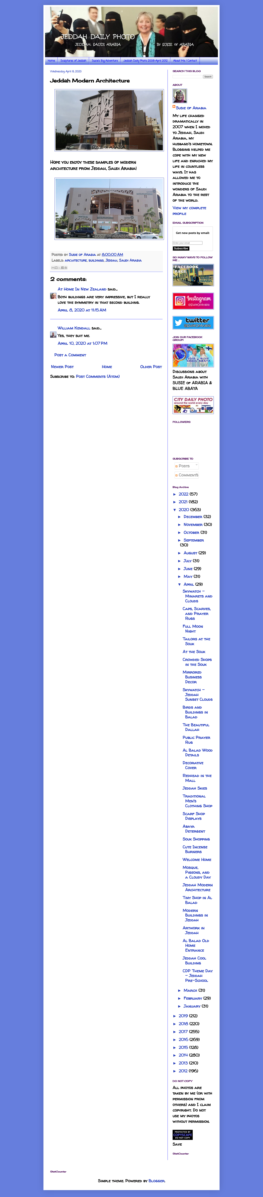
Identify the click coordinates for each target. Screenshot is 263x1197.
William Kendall (74, 328)
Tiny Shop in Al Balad (197, 900)
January (193, 1006)
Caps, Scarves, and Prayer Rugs (197, 613)
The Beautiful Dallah (196, 727)
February (193, 998)
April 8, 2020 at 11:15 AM (82, 310)
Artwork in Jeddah (193, 930)
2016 (184, 1039)
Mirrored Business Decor (192, 677)
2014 (184, 1055)
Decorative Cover (193, 765)
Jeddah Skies (195, 788)
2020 (184, 510)
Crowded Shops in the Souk (197, 662)
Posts (182, 466)
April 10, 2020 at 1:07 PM (82, 343)
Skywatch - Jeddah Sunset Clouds (198, 694)
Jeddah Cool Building (194, 960)
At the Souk (194, 651)
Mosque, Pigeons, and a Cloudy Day (197, 872)
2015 (184, 1047)
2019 (184, 1016)
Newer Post (62, 366)
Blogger (157, 1181)
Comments (186, 475)
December (193, 516)
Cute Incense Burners (195, 849)
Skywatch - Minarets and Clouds (197, 596)
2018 (184, 1024)
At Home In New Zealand (82, 289)
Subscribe (181, 248)
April (189, 584)
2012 (184, 1071)
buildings (96, 260)
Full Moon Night (193, 629)
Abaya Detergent (194, 829)
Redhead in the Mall (197, 778)
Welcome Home (197, 859)
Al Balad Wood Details (198, 752)
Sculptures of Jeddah (73, 61)
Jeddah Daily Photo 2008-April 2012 (145, 61)
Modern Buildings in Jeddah (195, 915)
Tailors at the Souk (196, 641)
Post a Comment (70, 355)
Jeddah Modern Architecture (198, 887)
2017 (184, 1031)
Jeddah (111, 260)
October (192, 532)
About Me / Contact (185, 61)
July (188, 561)
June (189, 568)
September (194, 540)
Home (51, 61)
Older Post (151, 366)
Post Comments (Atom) (98, 376)
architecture (76, 260)
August (191, 553)
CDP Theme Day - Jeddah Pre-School (198, 975)
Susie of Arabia (191, 108)
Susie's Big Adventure (105, 61)
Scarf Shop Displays (194, 816)
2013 (184, 1063)
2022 (184, 494)
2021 (184, 502)
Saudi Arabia (130, 260)
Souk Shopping (196, 839)
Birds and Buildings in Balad (195, 712)
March (191, 990)
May (189, 576)
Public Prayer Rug (196, 740)
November (194, 524)
